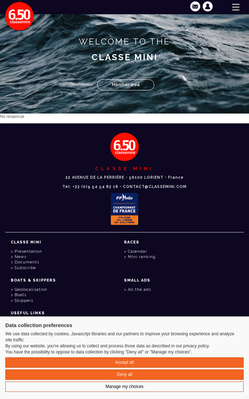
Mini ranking (142, 256)
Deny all (124, 374)
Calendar (137, 251)
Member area (126, 84)
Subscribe (25, 268)
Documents (27, 262)
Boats (20, 295)
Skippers (24, 300)
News (20, 256)
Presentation (28, 251)
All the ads (139, 289)
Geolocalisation (31, 289)
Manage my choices (124, 386)
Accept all (124, 362)
